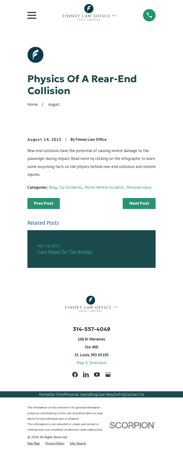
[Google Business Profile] (108, 374)
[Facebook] (75, 374)
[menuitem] (33, 443)
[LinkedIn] (86, 374)
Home (44, 394)
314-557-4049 (91, 329)
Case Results (107, 394)
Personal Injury (139, 187)
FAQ (122, 394)
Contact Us (135, 394)
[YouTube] (97, 374)
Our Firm (56, 394)
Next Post (139, 203)
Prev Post (43, 203)
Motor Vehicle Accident (104, 187)
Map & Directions (91, 362)
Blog (53, 187)
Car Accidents (70, 187)
